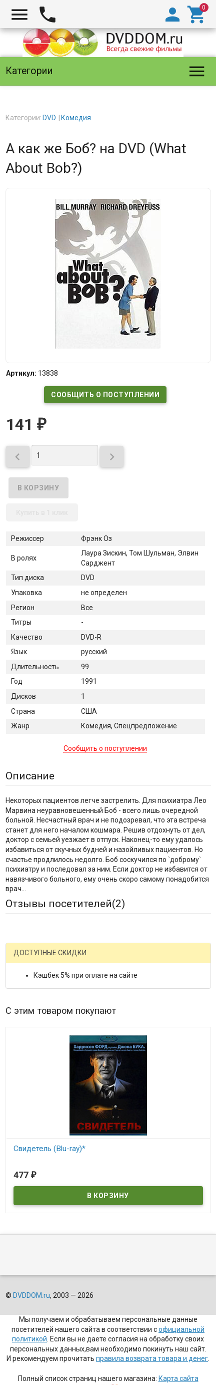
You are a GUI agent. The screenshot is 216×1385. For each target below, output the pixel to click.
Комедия (76, 118)
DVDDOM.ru (31, 1295)
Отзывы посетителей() (65, 904)
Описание (30, 776)
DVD (49, 118)
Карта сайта (178, 1378)
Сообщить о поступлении (105, 395)
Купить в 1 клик (42, 512)
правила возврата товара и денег (152, 1358)
